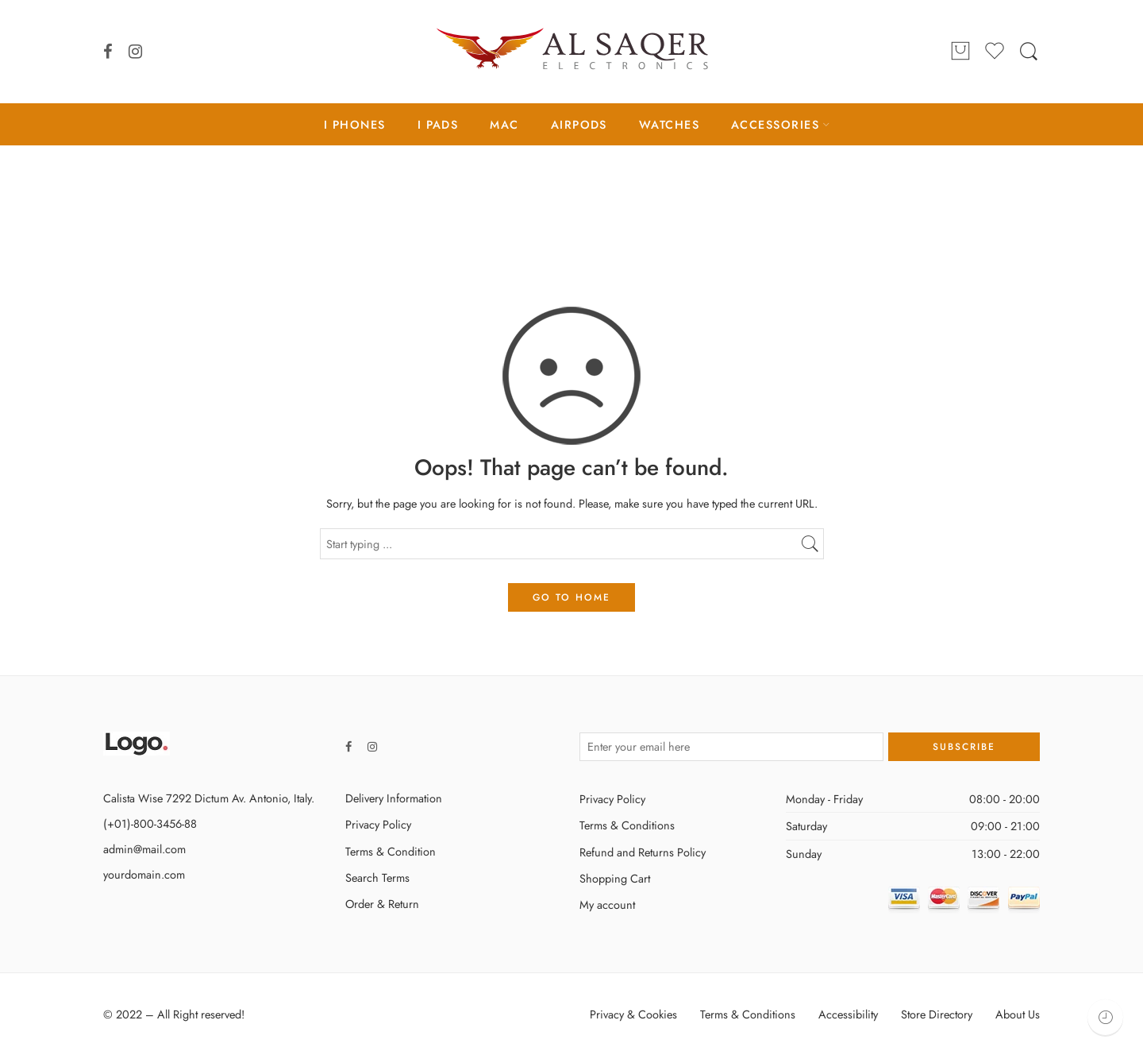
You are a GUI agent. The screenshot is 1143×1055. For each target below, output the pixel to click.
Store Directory (936, 1014)
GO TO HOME (571, 597)
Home (571, 212)
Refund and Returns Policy (642, 852)
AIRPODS (579, 124)
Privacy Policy (378, 824)
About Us (1017, 1014)
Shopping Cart (614, 878)
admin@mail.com (144, 849)
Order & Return (382, 903)
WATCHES (669, 124)
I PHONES (355, 124)
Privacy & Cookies (633, 1014)
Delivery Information (393, 798)
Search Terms (377, 877)
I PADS (438, 124)
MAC (504, 124)
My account (607, 904)
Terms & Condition (390, 851)
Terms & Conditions (627, 825)
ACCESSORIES (775, 124)
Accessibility (848, 1014)
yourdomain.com (144, 874)
